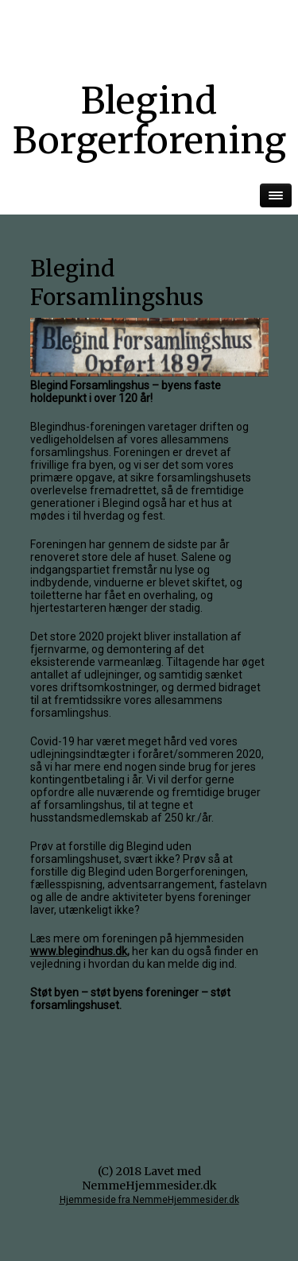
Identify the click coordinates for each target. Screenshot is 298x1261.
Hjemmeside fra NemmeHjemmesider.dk (149, 1199)
